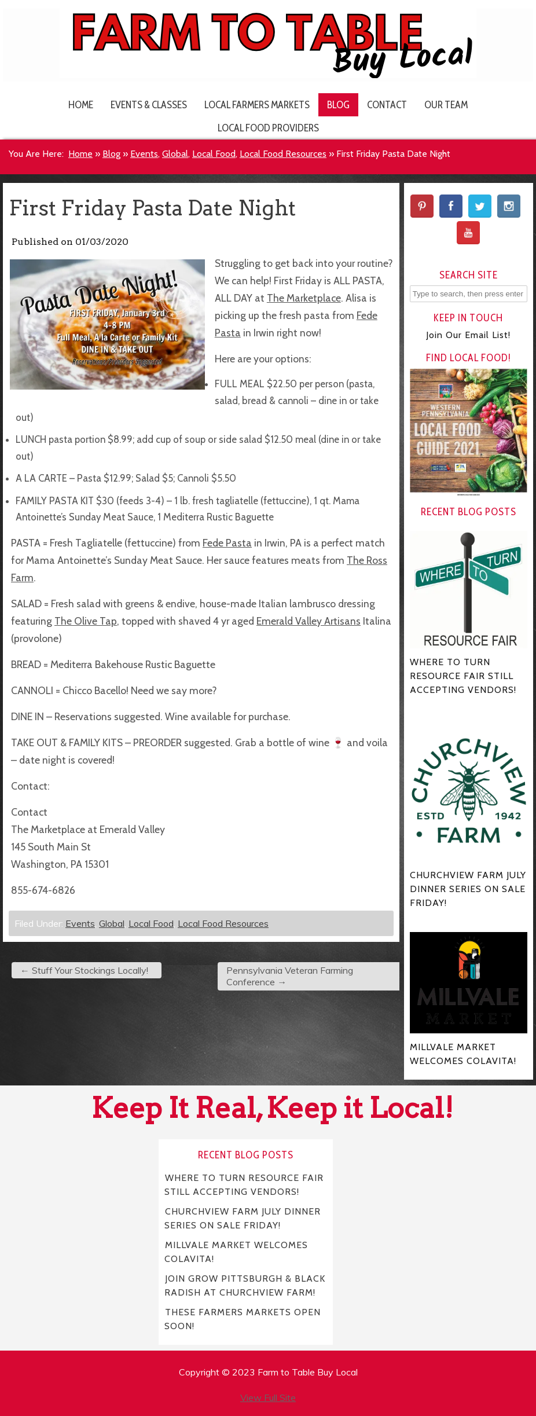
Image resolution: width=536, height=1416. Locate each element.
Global (175, 153)
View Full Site (268, 1397)
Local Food (214, 153)
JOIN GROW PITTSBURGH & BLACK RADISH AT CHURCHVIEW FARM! (244, 1285)
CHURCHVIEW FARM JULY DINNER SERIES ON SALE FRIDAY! (242, 1218)
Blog (338, 104)
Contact (387, 104)
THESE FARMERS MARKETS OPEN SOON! (242, 1319)
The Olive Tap (85, 621)
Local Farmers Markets (257, 104)
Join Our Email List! (468, 334)
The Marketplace (304, 298)
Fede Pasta (227, 543)
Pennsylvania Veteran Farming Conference (289, 976)
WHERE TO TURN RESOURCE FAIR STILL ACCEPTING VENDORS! (244, 1184)
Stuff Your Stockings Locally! (84, 970)
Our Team (446, 104)
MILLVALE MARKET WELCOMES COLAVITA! (236, 1251)
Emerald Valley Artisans (308, 621)
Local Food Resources (283, 153)
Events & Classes (149, 104)
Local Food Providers (268, 128)
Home (80, 104)
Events (144, 153)
